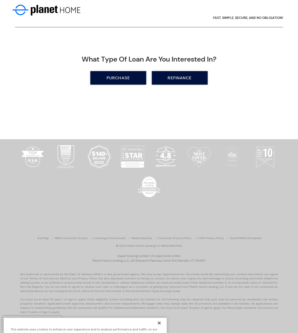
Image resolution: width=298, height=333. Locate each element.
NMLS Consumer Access (71, 238)
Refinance (180, 78)
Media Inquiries (142, 238)
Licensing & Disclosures (109, 238)
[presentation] (32, 323)
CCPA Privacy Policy (210, 238)
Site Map (43, 238)
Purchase (118, 78)
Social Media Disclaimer (246, 238)
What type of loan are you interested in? (149, 59)
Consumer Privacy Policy (174, 238)
